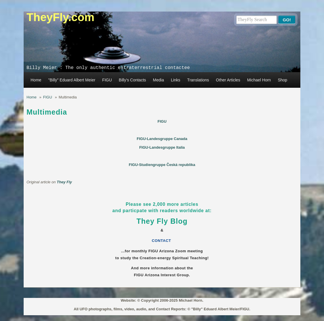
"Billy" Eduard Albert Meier (71, 80)
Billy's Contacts (132, 80)
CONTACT (162, 240)
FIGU (107, 80)
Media (158, 80)
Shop (282, 80)
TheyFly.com (61, 17)
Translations (198, 80)
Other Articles (228, 80)
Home (36, 80)
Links (175, 80)
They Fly (64, 182)
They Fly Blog (162, 221)
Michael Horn (259, 80)
